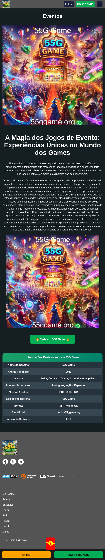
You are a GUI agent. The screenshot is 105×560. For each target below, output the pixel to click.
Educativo (7, 504)
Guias (5, 531)
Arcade (6, 499)
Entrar (68, 4)
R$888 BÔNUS (85, 4)
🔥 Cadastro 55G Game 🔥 (52, 339)
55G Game (8, 494)
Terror (5, 510)
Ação (5, 515)
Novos (6, 521)
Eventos (7, 526)
